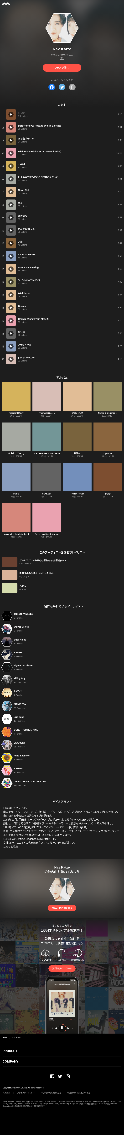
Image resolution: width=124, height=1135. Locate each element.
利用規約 (6, 1093)
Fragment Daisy (16, 413)
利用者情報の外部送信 (51, 1093)
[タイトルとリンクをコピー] (72, 87)
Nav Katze (46, 494)
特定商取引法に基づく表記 (78, 1093)
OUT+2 (16, 494)
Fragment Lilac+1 (47, 413)
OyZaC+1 (107, 453)
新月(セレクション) (16, 453)
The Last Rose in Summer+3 (47, 453)
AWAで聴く (62, 67)
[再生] (11, 114)
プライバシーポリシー (26, 1093)
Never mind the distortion (46, 534)
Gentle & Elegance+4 (107, 413)
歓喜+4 (77, 453)
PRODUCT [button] (10, 1051)
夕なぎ (108, 494)
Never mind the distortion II (16, 534)
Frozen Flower (77, 494)
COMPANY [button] (10, 1061)
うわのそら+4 (77, 413)
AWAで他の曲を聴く (62, 908)
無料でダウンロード (62, 968)
